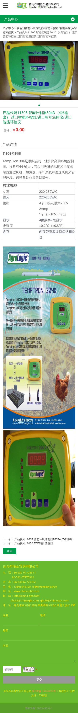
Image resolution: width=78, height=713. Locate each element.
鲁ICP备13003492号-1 (39, 708)
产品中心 (8, 28)
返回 (9, 551)
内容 (5, 645)
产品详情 (9, 144)
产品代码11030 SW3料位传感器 (33, 543)
